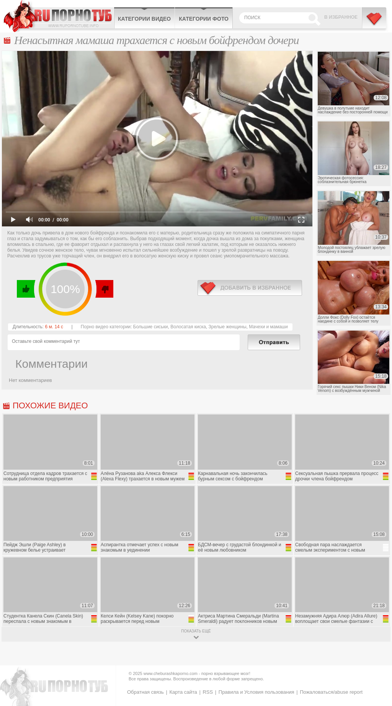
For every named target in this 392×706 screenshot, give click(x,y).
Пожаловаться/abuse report (331, 692)
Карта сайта (183, 692)
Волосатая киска (188, 326)
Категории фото (204, 19)
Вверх (377, 663)
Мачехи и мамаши (268, 326)
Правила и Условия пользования (256, 692)
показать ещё (196, 631)
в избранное (250, 288)
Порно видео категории (106, 326)
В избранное (341, 17)
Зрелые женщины (228, 326)
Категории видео (144, 19)
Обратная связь (145, 692)
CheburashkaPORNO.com (59, 16)
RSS (208, 692)
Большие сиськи (150, 326)
